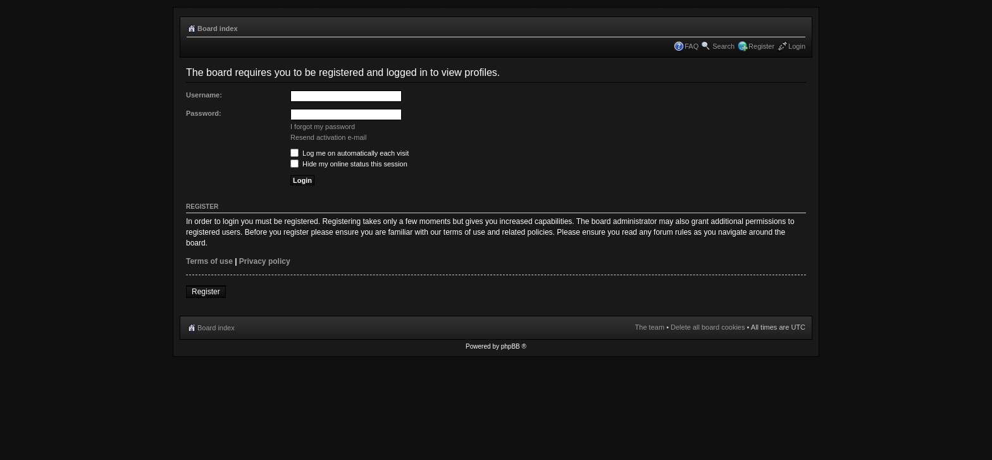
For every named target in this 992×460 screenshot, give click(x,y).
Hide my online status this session (348, 164)
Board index (217, 28)
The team (649, 327)
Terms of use (209, 261)
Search (723, 46)
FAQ (691, 46)
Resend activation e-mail (328, 137)
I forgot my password (322, 126)
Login (796, 46)
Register (761, 46)
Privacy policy (264, 261)
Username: (204, 95)
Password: (203, 113)
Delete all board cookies (708, 327)
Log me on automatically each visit (349, 153)
